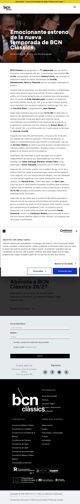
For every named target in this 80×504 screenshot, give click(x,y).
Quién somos (47, 425)
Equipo (44, 429)
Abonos (45, 400)
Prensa (45, 436)
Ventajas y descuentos (51, 407)
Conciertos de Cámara (21, 440)
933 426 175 (24, 365)
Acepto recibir (25, 347)
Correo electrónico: (17, 324)
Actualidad (46, 440)
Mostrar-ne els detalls (64, 264)
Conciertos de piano (20, 444)
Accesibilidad (47, 411)
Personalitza (39, 271)
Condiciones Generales (19, 500)
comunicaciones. (31, 347)
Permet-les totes (65, 271)
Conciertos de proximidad (22, 451)
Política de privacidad (38, 500)
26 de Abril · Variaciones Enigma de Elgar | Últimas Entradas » (39, 2)
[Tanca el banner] (76, 231)
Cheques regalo (48, 404)
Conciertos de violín (20, 448)
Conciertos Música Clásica (23, 425)
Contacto (46, 444)
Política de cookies (55, 500)
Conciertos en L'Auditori (22, 429)
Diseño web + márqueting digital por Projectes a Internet (29, 496)
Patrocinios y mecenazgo (52, 433)
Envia (40, 356)
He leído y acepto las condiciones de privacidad (31, 342)
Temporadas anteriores (21, 463)
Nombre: (13, 333)
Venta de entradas (49, 396)
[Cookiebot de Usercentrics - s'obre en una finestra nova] (62, 231)
